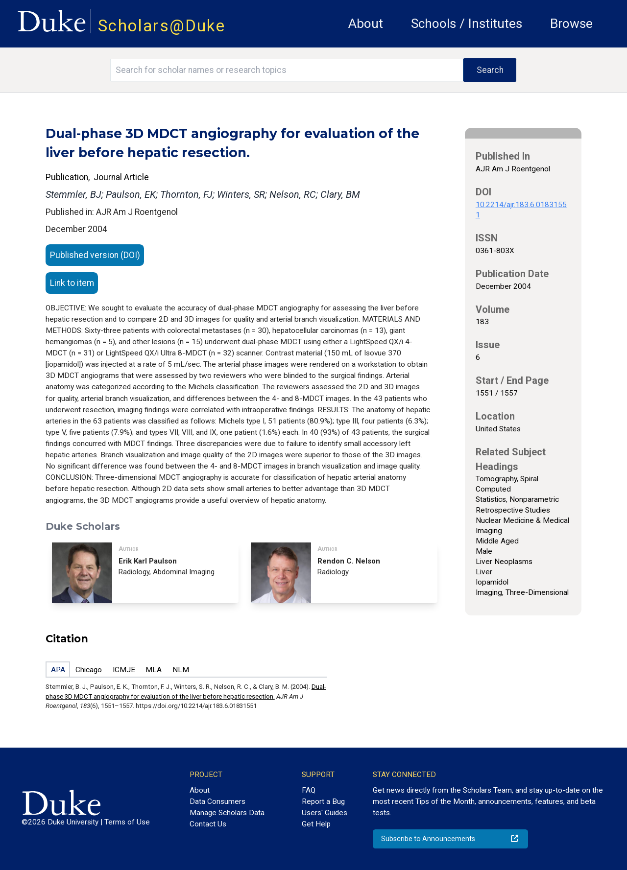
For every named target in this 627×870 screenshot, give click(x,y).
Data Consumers (217, 801)
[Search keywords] (287, 70)
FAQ (308, 790)
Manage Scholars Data (227, 812)
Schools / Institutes (466, 23)
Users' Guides (324, 812)
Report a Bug (323, 801)
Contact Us (208, 824)
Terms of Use (127, 822)
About (365, 23)
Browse (571, 23)
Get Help (316, 824)
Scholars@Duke (161, 25)
